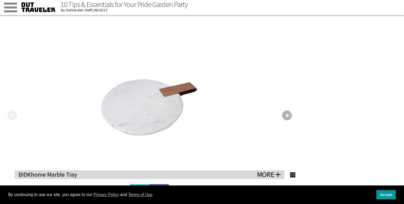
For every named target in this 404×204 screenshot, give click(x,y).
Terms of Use (140, 194)
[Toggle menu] (10, 7)
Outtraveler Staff (79, 10)
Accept (386, 195)
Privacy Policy (106, 194)
